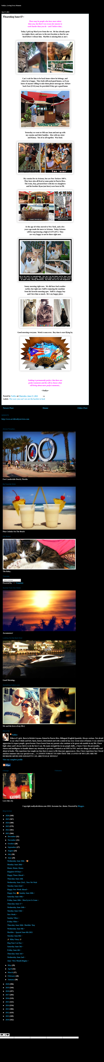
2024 (8, 823)
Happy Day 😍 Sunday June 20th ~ (21, 893)
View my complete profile (13, 760)
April (10, 969)
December (12, 836)
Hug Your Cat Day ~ (15, 943)
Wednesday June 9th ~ (16, 929)
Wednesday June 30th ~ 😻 (17, 861)
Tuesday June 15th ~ (15, 911)
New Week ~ (12, 914)
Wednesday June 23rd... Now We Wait (22, 882)
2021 (8, 833)
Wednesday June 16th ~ (16, 907)
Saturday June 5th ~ (15, 947)
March (10, 972)
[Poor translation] (7, 1034)
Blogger (81, 806)
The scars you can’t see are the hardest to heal (27, 399)
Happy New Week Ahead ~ (17, 889)
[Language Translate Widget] (12, 580)
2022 (8, 830)
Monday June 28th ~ (15, 865)
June (10, 858)
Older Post (82, 408)
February (12, 976)
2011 (8, 1016)
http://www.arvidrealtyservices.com (15, 419)
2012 (8, 1013)
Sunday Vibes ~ (13, 918)
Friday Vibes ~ (13, 922)
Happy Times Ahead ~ (16, 875)
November (12, 840)
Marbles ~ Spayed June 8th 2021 (20, 932)
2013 (8, 1009)
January (11, 980)
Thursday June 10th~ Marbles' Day (21, 925)
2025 (8, 819)
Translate (17, 583)
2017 (8, 995)
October (11, 844)
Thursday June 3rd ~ (15, 954)
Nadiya (14, 735)
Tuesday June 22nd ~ (15, 886)
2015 (8, 1002)
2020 (8, 984)
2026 (8, 816)
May (10, 965)
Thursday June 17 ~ (15, 904)
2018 (8, 991)
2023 (8, 826)
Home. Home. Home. (15, 868)
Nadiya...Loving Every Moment (11, 5)
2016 (8, 998)
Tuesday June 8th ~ (14, 936)
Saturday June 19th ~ (15, 897)
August (11, 851)
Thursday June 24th (15, 879)
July (10, 854)
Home (45, 408)
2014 (8, 1005)
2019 (8, 988)
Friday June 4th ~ (14, 950)
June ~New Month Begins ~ (18, 961)
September (12, 847)
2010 (8, 1020)
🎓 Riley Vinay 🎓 (14, 939)
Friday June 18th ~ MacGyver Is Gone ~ (23, 900)
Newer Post (8, 408)
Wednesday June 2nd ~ (16, 957)
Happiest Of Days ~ (15, 872)
